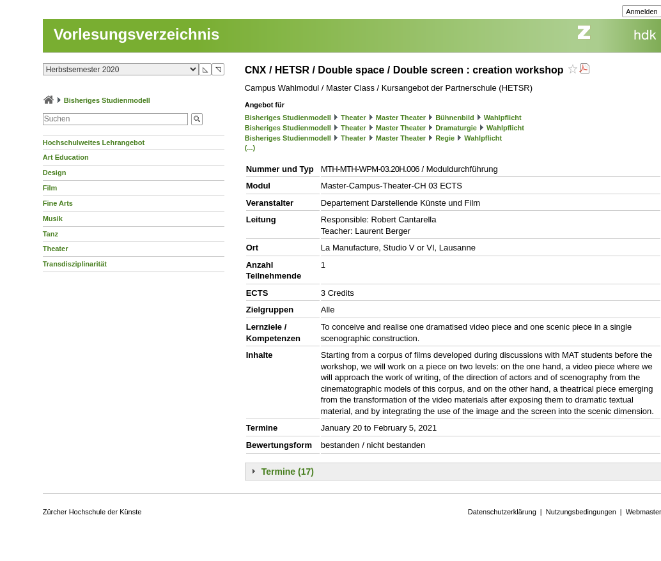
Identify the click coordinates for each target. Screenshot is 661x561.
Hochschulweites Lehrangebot (94, 142)
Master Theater (401, 117)
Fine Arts (58, 203)
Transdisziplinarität (75, 264)
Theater (55, 248)
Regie (445, 138)
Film (50, 188)
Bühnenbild (454, 117)
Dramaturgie (456, 128)
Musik (53, 218)
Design (54, 172)
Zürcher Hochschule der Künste (92, 512)
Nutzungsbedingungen (581, 512)
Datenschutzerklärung (502, 512)
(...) (250, 147)
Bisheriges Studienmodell (107, 100)
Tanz (50, 234)
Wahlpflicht (503, 117)
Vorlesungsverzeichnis (137, 34)
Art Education (66, 157)
